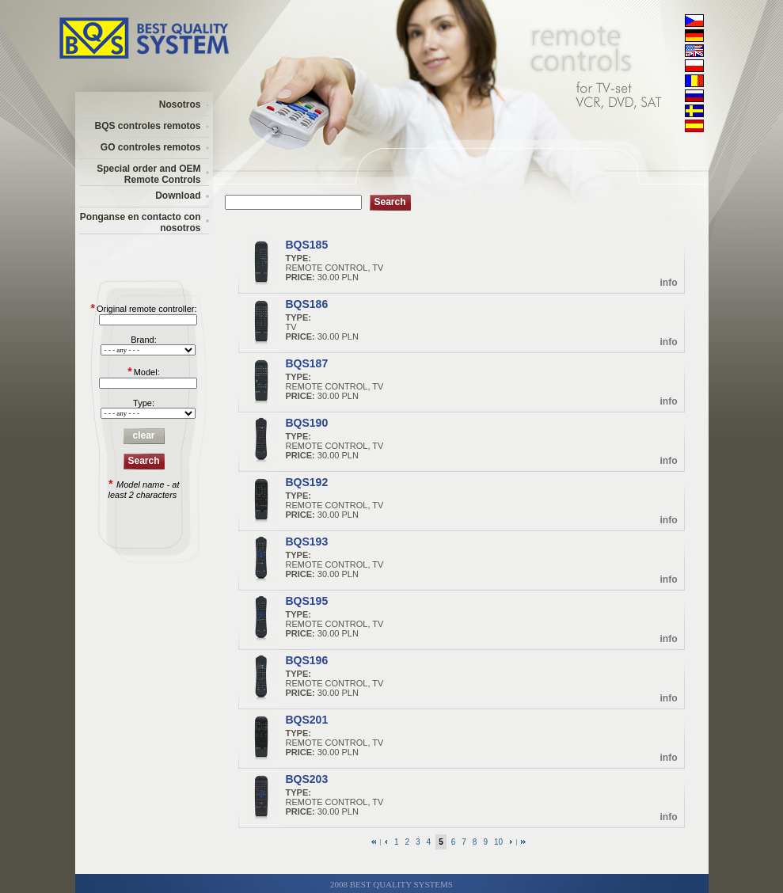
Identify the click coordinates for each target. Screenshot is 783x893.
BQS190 (307, 422)
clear (143, 435)
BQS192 (307, 482)
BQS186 (307, 304)
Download (177, 195)
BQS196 (307, 660)
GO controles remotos (151, 147)
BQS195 (307, 601)
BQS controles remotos (147, 125)
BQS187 (307, 363)
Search (143, 460)
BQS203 (307, 779)
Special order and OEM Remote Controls (148, 174)
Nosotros (180, 104)
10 (498, 842)
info (669, 282)
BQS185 (307, 244)
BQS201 (307, 719)
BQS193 (307, 541)
